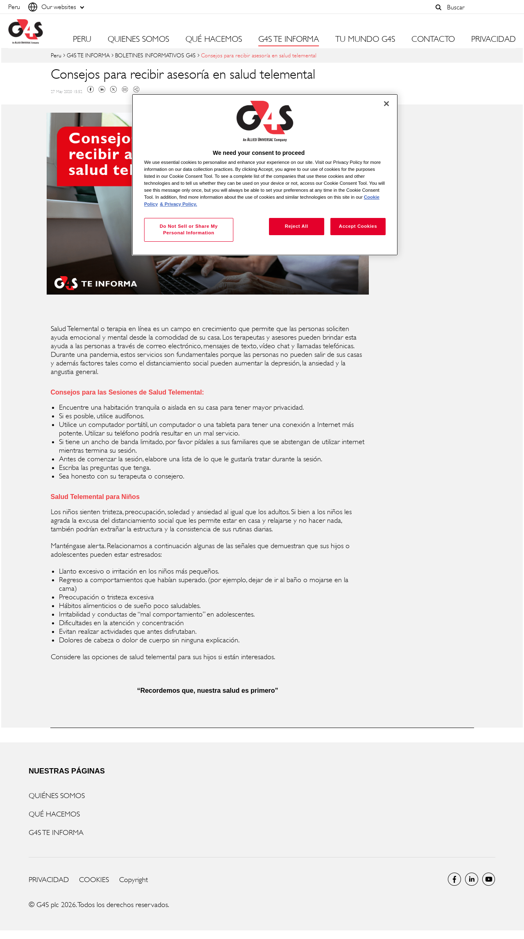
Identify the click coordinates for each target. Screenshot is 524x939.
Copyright (133, 879)
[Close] (386, 104)
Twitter (113, 89)
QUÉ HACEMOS (54, 814)
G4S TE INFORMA (88, 55)
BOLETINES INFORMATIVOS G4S (155, 55)
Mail (125, 89)
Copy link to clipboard (136, 89)
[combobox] (479, 7)
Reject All (296, 226)
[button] (438, 7)
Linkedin (102, 89)
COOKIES (94, 879)
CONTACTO (433, 39)
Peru (56, 55)
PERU (82, 39)
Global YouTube (488, 879)
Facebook (90, 89)
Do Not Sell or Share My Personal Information (189, 229)
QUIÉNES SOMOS (57, 796)
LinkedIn (471, 879)
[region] (265, 175)
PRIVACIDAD (493, 39)
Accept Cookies (358, 226)
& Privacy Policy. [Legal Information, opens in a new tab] (178, 204)
